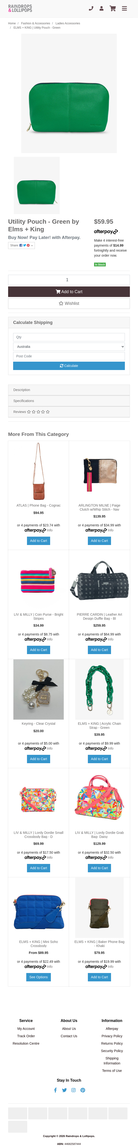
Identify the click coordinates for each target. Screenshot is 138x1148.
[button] (69, 303)
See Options (38, 977)
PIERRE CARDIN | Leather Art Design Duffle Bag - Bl (99, 616)
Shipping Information (112, 1060)
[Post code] (69, 356)
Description (21, 390)
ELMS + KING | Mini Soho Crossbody (38, 944)
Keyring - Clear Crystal (38, 723)
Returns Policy (112, 1043)
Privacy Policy (111, 1036)
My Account (26, 1029)
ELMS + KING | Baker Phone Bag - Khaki (99, 944)
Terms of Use (112, 1071)
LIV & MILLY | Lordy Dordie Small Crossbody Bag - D (39, 835)
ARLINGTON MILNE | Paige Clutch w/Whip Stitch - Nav (99, 507)
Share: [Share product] (20, 245)
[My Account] (101, 9)
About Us (69, 1029)
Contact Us (69, 1036)
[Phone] (91, 9)
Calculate (69, 366)
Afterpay (112, 1029)
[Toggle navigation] (124, 8)
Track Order (26, 1036)
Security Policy (112, 1051)
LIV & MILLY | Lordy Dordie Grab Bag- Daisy (99, 835)
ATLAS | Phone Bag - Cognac (38, 505)
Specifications (23, 401)
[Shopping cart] (112, 8)
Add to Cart (69, 291)
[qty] (69, 337)
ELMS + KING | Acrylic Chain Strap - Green (99, 726)
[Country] (69, 347)
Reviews (31, 412)
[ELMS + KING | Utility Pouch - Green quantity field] (69, 280)
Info (50, 530)
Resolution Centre (26, 1043)
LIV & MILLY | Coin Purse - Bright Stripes (38, 616)
